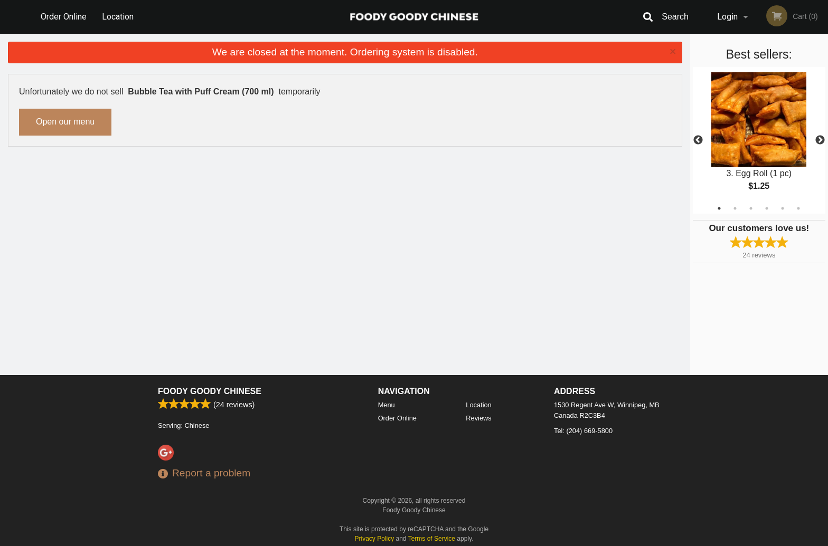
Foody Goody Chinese (209, 391)
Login (727, 17)
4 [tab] (766, 208)
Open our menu (65, 121)
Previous (698, 140)
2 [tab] (735, 208)
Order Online (64, 17)
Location (118, 17)
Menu (386, 405)
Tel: (583, 431)
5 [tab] (782, 208)
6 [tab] (798, 208)
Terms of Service (431, 538)
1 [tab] (719, 208)
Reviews (478, 418)
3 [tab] (751, 208)
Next (820, 140)
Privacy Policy (374, 538)
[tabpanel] (759, 140)
